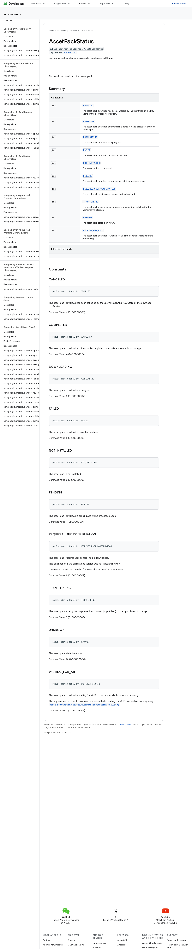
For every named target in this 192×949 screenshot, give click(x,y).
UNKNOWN (87, 217)
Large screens (99, 943)
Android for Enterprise (53, 944)
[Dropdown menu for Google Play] (114, 3)
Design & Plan (59, 3)
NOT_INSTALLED (91, 163)
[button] (19, 50)
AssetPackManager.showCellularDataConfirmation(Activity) (84, 704)
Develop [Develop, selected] (82, 3)
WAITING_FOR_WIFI (93, 230)
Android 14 (122, 944)
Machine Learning (76, 944)
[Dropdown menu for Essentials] (45, 3)
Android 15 (122, 940)
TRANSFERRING (90, 201)
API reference (12, 14)
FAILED (86, 150)
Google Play (104, 3)
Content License (124, 724)
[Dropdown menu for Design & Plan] (70, 3)
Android (46, 940)
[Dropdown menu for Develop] (90, 3)
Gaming (72, 940)
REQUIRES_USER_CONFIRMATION (99, 188)
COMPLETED (89, 121)
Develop (73, 30)
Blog (127, 3)
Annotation (70, 52)
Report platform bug (176, 940)
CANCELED (88, 105)
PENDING (87, 176)
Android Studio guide (152, 943)
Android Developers (57, 30)
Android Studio (178, 3)
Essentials (36, 3)
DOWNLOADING (90, 137)
